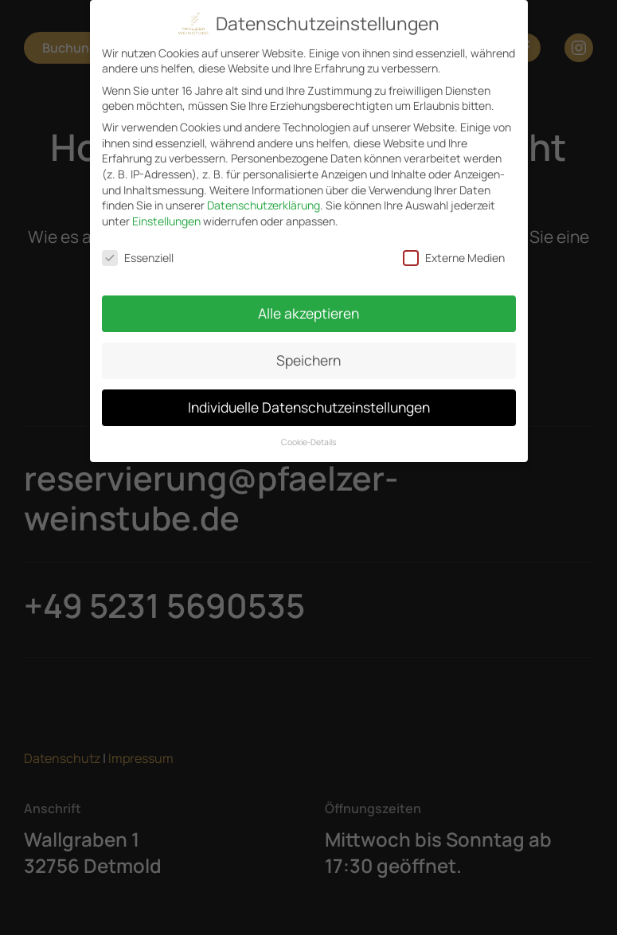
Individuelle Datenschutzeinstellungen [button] (309, 399)
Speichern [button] (308, 352)
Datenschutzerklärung (263, 197)
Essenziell (138, 249)
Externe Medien (454, 249)
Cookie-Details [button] (309, 434)
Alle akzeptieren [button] (308, 305)
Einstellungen (166, 213)
